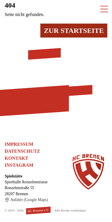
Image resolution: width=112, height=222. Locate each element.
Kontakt (16, 158)
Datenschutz (22, 151)
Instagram (19, 165)
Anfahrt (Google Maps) (26, 200)
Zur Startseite (74, 30)
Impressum (19, 144)
